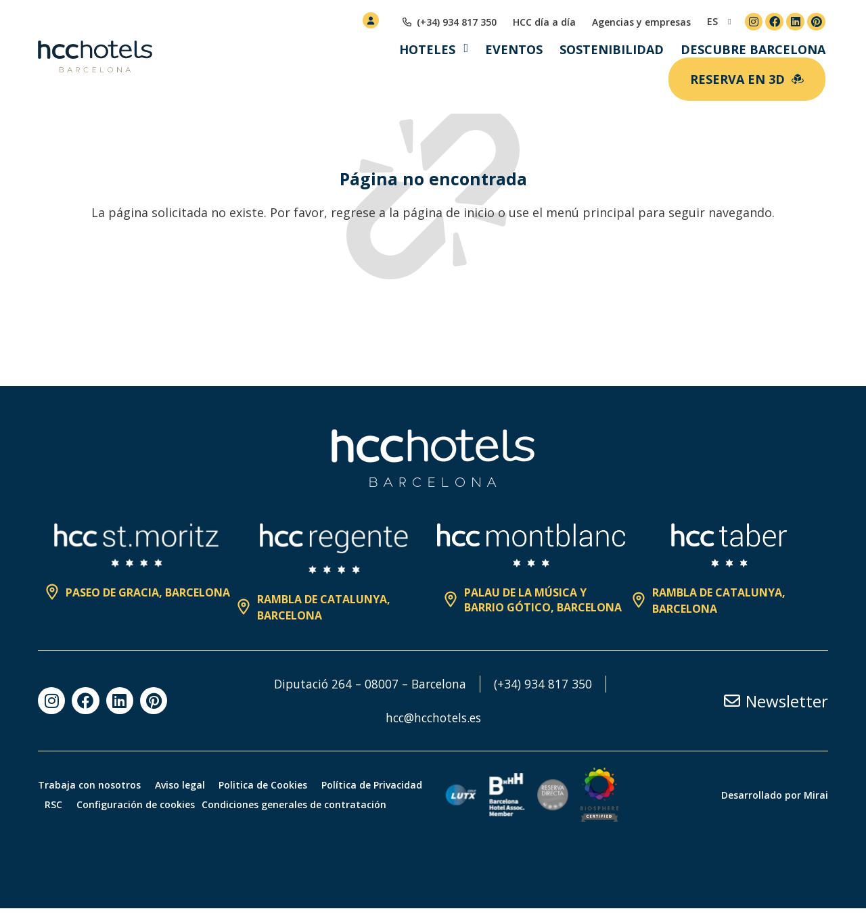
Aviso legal (186, 777)
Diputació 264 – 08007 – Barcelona (370, 684)
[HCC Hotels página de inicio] (95, 57)
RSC (178, 797)
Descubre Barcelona (753, 49)
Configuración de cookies (266, 797)
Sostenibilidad (612, 49)
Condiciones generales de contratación (130, 816)
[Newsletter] (732, 701)
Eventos (514, 49)
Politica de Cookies (275, 777)
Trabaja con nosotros (89, 777)
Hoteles (427, 49)
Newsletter (787, 701)
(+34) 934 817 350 (546, 684)
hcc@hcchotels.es (433, 717)
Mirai (816, 797)
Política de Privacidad (98, 797)
